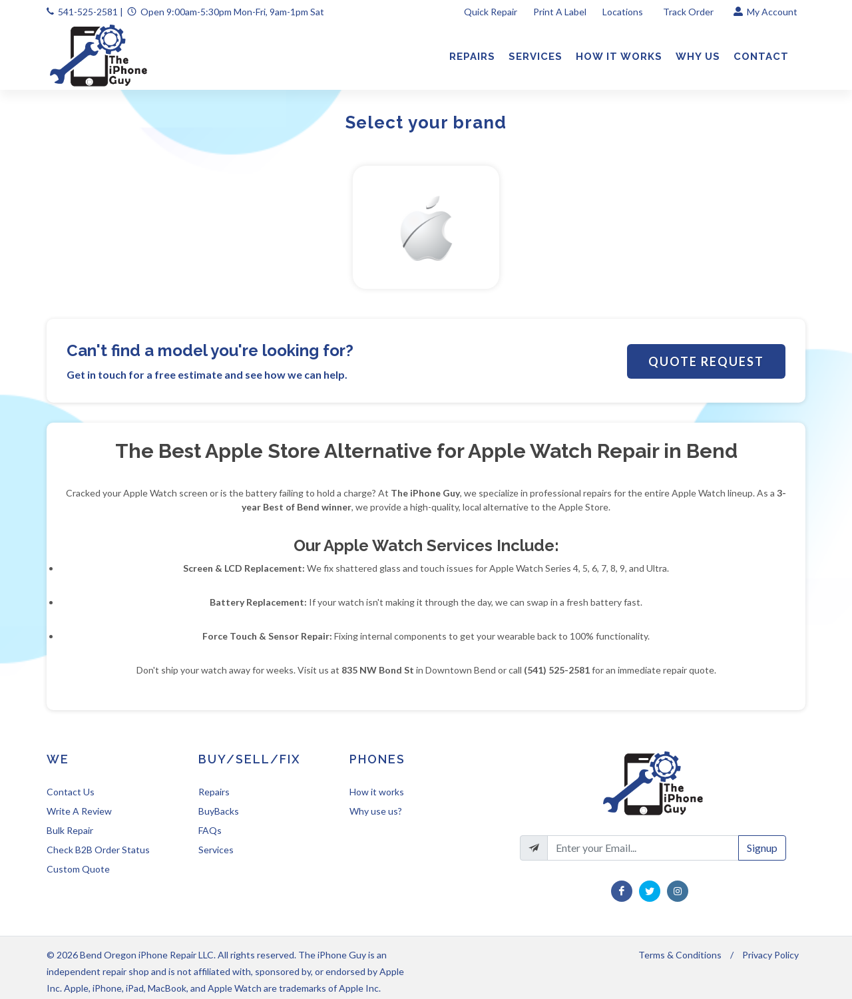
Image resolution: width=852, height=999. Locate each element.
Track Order (689, 11)
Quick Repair (490, 11)
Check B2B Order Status (98, 849)
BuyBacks (218, 811)
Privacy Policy (770, 954)
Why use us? (375, 811)
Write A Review (79, 811)
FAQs (210, 830)
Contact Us (71, 791)
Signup (762, 847)
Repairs (214, 791)
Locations (623, 11)
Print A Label (559, 11)
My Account (765, 11)
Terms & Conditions (680, 954)
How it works (376, 791)
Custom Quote (78, 869)
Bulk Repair (70, 830)
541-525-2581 (88, 11)
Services (216, 849)
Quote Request (706, 361)
